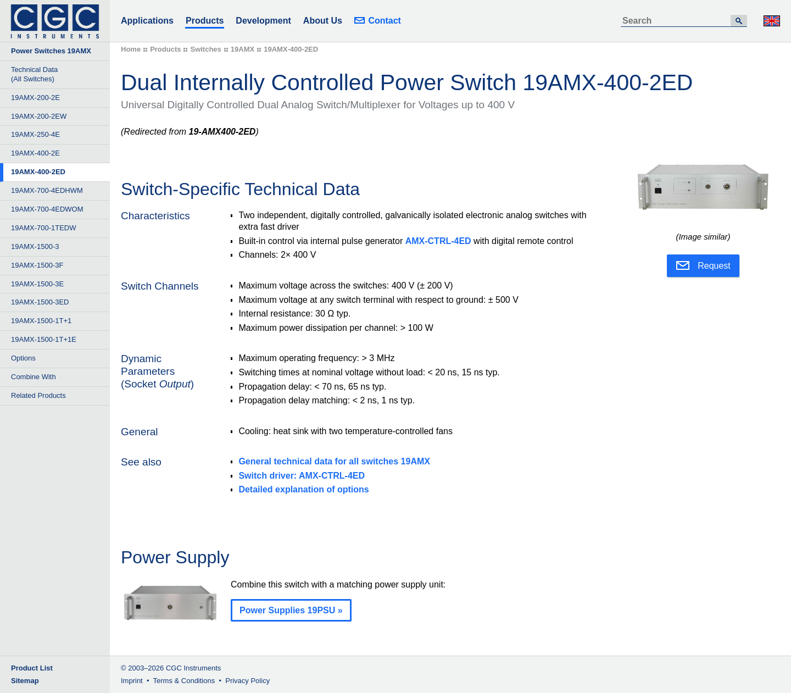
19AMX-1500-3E (37, 284)
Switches (205, 49)
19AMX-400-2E (35, 153)
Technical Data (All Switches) (34, 74)
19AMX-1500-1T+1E (43, 339)
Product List (32, 668)
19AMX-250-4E (35, 134)
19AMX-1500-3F (37, 265)
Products (205, 20)
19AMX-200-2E (35, 97)
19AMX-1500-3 (35, 246)
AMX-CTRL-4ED (438, 241)
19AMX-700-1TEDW (43, 228)
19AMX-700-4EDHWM (47, 190)
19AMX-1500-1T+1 (41, 321)
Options (23, 358)
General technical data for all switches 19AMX (334, 461)
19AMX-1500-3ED (40, 302)
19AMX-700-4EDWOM (47, 209)
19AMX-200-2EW (38, 116)
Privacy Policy (247, 681)
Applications (147, 20)
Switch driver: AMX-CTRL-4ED (301, 475)
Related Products (38, 395)
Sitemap (25, 681)
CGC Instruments (193, 668)
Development (263, 20)
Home (131, 49)
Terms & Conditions (184, 681)
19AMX (242, 49)
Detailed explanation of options (303, 489)
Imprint (132, 681)
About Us (322, 20)
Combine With (33, 377)
